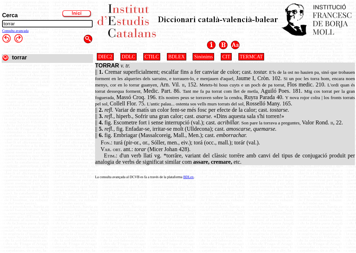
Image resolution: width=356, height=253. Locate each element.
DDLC (128, 56)
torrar (19, 57)
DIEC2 (105, 56)
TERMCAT (251, 56)
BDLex (188, 177)
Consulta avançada (15, 31)
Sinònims (203, 56)
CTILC (152, 56)
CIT (226, 56)
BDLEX (176, 56)
